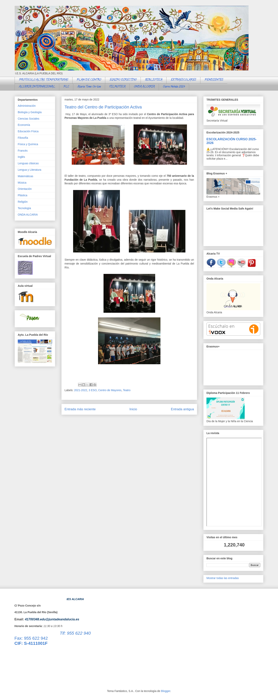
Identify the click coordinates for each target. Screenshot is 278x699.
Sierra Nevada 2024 (174, 87)
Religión (23, 201)
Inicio (133, 409)
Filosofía (23, 137)
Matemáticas (25, 176)
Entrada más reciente (80, 409)
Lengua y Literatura (29, 169)
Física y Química (28, 144)
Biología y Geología (30, 112)
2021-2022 (80, 390)
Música (22, 182)
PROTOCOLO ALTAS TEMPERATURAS (43, 80)
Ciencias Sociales (28, 118)
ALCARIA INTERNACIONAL (37, 87)
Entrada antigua (182, 409)
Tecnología (24, 208)
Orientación (25, 188)
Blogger (165, 691)
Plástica (22, 195)
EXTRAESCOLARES (183, 80)
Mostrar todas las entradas (222, 578)
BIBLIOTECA (153, 80)
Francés (23, 150)
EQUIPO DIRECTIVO (122, 80)
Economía (24, 124)
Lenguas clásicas (28, 163)
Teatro (126, 390)
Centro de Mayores (109, 390)
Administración (27, 105)
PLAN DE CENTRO (89, 80)
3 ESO (93, 390)
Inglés (21, 156)
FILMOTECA (117, 87)
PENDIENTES (214, 80)
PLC (66, 87)
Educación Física (28, 131)
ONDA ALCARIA (144, 87)
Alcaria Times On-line (89, 87)
